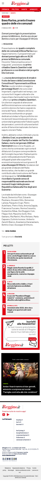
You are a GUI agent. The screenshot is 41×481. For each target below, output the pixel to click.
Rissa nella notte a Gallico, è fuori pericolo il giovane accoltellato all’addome (19, 286)
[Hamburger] (3, 4)
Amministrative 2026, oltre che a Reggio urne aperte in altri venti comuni (19, 310)
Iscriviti (32, 339)
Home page (5, 13)
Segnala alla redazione (18, 468)
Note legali (11, 470)
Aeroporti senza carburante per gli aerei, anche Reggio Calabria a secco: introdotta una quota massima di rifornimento (21, 257)
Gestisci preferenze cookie (23, 470)
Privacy (29, 468)
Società (13, 13)
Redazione (8, 468)
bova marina (10, 231)
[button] (36, 14)
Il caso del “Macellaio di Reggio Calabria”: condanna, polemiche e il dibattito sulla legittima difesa (20, 298)
